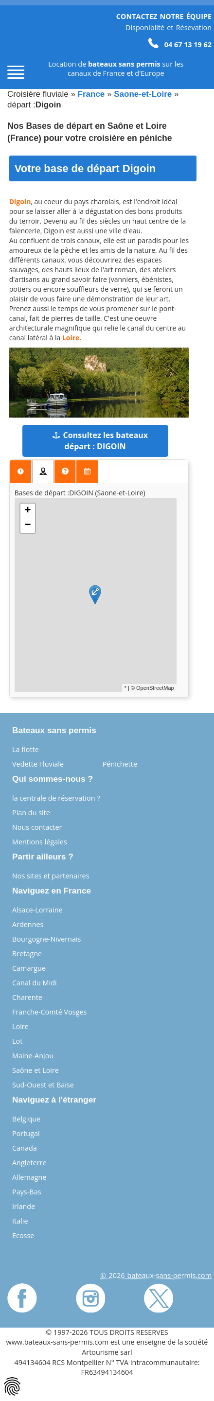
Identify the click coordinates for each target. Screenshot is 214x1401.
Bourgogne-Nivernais (46, 939)
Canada (24, 1148)
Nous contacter (37, 827)
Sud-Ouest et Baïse (43, 1084)
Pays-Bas (26, 1191)
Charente (27, 997)
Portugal (26, 1133)
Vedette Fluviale (38, 764)
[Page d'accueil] (24, 44)
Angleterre (29, 1162)
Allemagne (29, 1177)
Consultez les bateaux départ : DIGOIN (100, 441)
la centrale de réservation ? (56, 798)
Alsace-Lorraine (37, 909)
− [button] (28, 525)
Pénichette (120, 764)
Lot (17, 1041)
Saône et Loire (35, 1070)
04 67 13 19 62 (180, 44)
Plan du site (31, 812)
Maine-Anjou (33, 1055)
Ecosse (23, 1235)
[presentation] (20, 471)
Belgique (26, 1118)
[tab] (21, 471)
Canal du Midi (34, 982)
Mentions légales (39, 841)
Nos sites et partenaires (50, 875)
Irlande (23, 1206)
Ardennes (27, 924)
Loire (20, 1026)
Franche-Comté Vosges (49, 1011)
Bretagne (27, 953)
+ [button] (28, 511)
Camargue (29, 968)
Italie (20, 1221)
